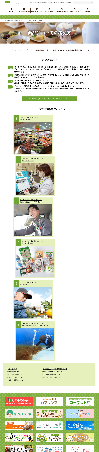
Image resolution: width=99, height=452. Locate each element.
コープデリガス (14, 363)
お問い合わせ (43, 2)
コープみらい (29, 448)
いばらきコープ (39, 448)
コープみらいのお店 (15, 358)
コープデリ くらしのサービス (39, 359)
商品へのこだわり (59, 350)
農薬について (12, 234)
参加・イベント (60, 381)
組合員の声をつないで (82, 403)
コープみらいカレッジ (82, 395)
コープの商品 (27, 20)
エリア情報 (57, 410)
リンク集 (28, 422)
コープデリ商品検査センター (85, 371)
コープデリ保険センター (38, 353)
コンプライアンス (13, 399)
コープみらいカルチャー (83, 397)
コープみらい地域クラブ (61, 405)
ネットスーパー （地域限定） (18, 366)
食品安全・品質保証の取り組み (63, 364)
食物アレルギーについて (16, 239)
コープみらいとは (15, 389)
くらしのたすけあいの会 (61, 407)
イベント (56, 402)
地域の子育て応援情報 (82, 392)
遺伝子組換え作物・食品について (19, 237)
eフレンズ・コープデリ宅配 (17, 350)
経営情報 (10, 397)
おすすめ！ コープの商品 (61, 372)
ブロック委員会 (58, 386)
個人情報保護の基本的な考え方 (38, 394)
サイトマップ (11, 422)
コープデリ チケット (37, 356)
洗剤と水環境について (71, 239)
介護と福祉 (12, 374)
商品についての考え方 (60, 353)
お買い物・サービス (16, 345)
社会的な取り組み (15, 381)
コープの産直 (58, 356)
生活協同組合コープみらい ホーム (13, 20)
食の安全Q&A (80, 350)
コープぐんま (59, 448)
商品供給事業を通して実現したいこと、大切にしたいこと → (49, 99)
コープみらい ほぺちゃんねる (63, 396)
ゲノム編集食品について (44, 237)
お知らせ (28, 416)
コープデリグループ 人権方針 (39, 397)
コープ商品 (58, 362)
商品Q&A (78, 353)
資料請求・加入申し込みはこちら (56, 2)
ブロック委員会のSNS (60, 399)
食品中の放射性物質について (73, 237)
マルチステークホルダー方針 (35, 425)
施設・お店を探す (34, 2)
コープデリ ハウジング (38, 362)
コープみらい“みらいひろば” (62, 389)
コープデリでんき (14, 361)
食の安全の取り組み (60, 359)
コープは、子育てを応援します (85, 410)
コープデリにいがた (80, 448)
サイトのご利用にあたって (33, 419)
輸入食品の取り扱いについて (45, 239)
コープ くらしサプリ (82, 389)
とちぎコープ (49, 448)
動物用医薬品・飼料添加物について (48, 234)
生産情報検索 (80, 356)
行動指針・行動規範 (13, 402)
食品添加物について (70, 234)
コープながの (68, 448)
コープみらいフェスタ (82, 386)
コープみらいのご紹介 (14, 394)
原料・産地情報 (81, 359)
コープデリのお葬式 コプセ (39, 364)
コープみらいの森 (81, 400)
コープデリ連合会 (18, 448)
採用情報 (69, 2)
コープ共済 (34, 350)
